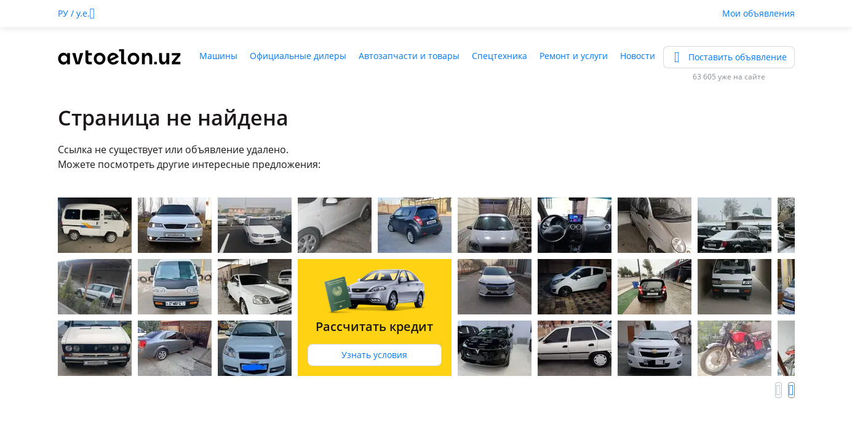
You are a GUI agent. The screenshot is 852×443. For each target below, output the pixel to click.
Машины (218, 56)
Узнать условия (374, 355)
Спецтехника (499, 56)
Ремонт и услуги (573, 56)
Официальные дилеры (298, 56)
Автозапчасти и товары (409, 56)
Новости (637, 56)
